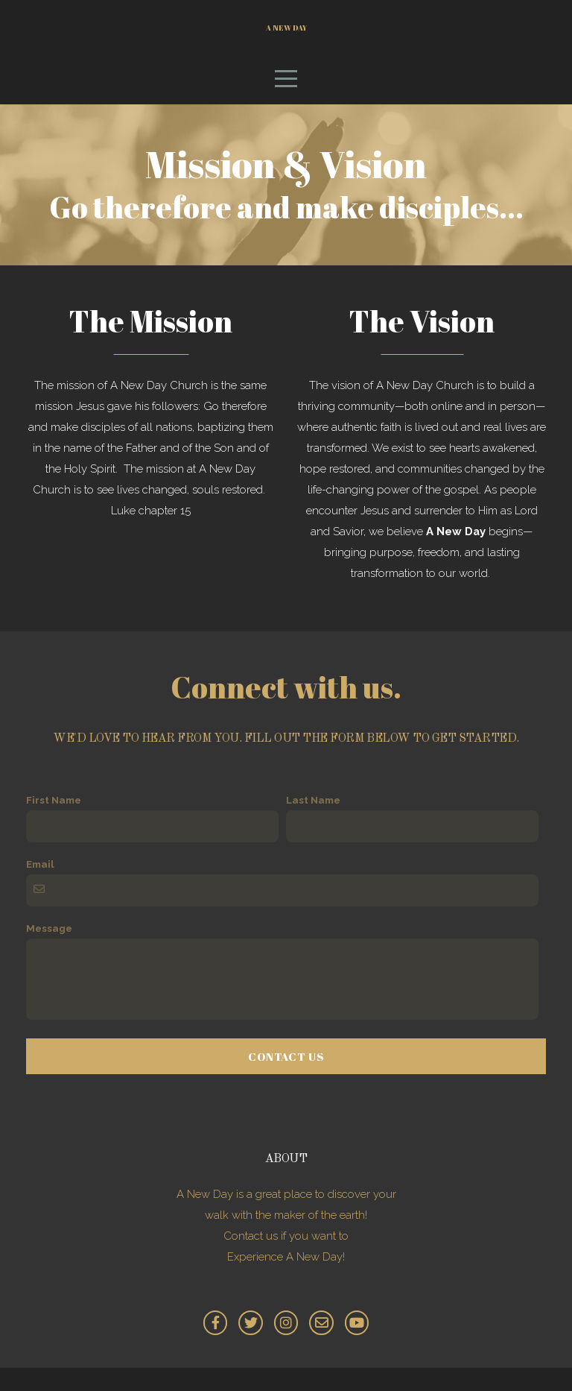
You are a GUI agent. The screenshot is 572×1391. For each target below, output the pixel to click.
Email (40, 887)
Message (49, 951)
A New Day (286, 38)
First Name (53, 823)
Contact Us (286, 1079)
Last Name (313, 823)
